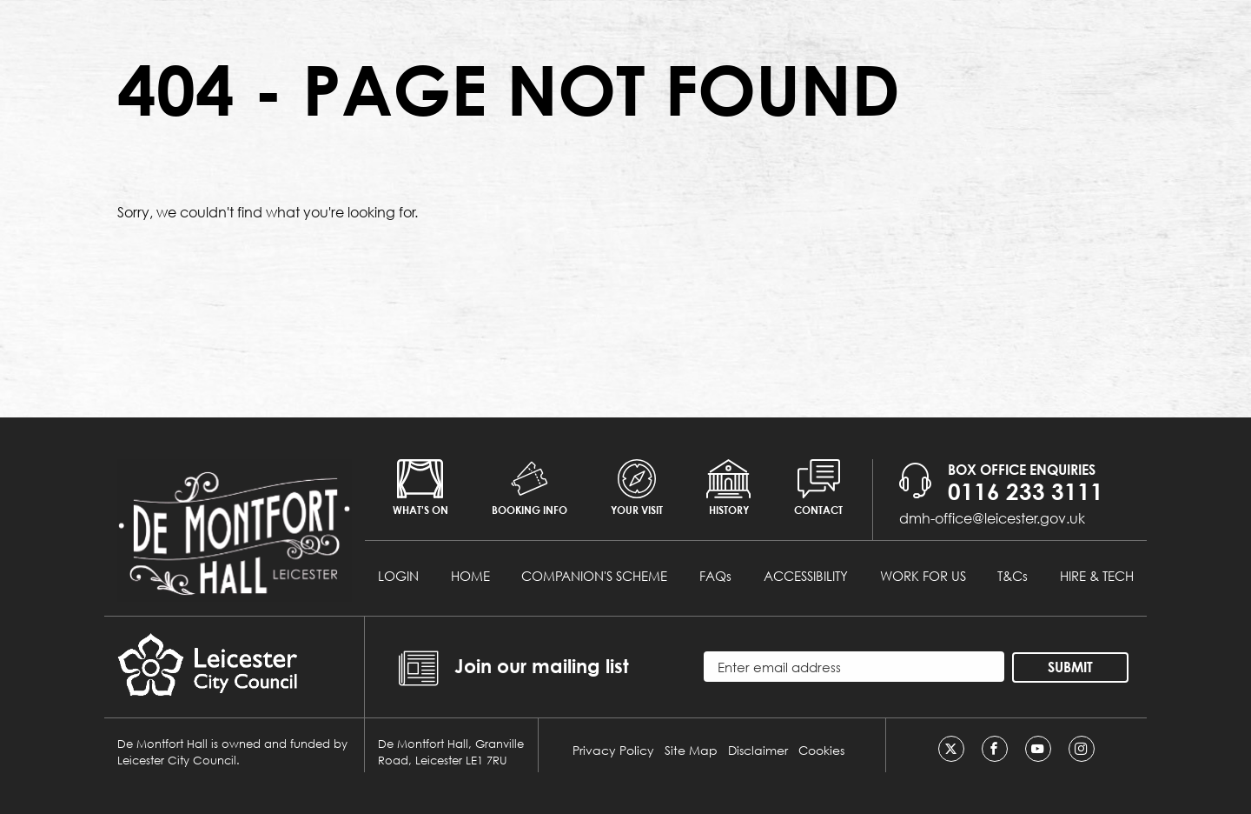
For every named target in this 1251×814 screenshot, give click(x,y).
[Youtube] (1038, 749)
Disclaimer (758, 750)
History (728, 488)
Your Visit (637, 488)
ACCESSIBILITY (806, 575)
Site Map (691, 750)
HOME (470, 575)
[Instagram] (1082, 749)
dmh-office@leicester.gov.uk (992, 518)
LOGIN (398, 575)
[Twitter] (951, 749)
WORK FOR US (923, 575)
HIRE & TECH (1097, 575)
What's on (420, 488)
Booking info (529, 488)
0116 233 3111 (1025, 491)
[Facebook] (995, 749)
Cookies (821, 750)
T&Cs (1012, 575)
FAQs (715, 575)
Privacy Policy (613, 750)
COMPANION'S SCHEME (594, 575)
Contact (818, 488)
